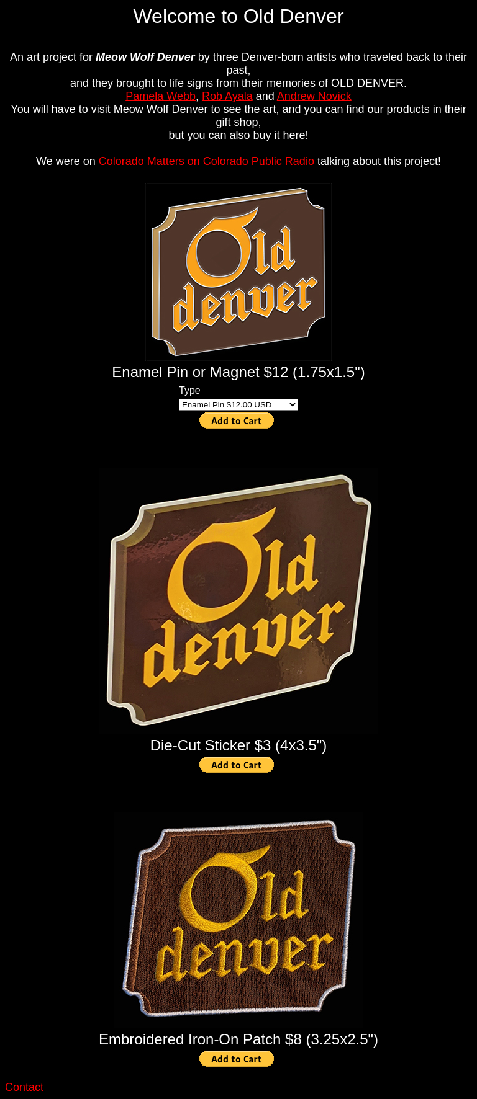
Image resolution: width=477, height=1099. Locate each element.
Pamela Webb (160, 96)
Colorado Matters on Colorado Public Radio (206, 161)
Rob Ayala (227, 96)
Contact (24, 1087)
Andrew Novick (314, 96)
